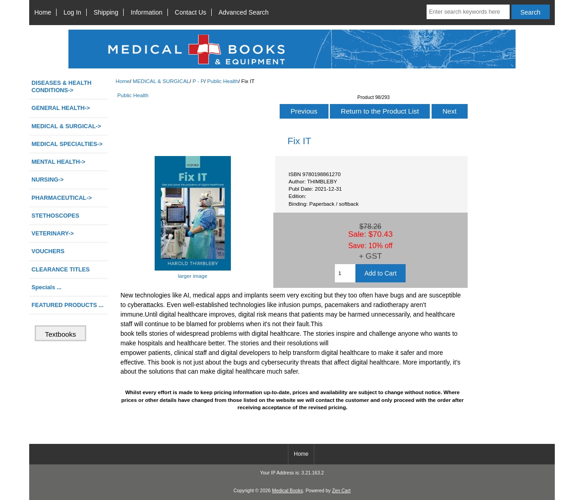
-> (66, 126)
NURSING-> (47, 179)
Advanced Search (244, 12)
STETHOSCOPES (55, 215)
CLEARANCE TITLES (60, 269)
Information (146, 12)
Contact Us (190, 12)
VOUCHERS (47, 251)
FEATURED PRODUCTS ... (67, 305)
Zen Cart (341, 490)
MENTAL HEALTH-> (58, 161)
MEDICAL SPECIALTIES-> (67, 144)
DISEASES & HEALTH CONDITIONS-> (61, 86)
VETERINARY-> (52, 233)
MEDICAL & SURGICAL (161, 81)
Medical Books (287, 490)
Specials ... (46, 287)
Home (42, 12)
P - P (198, 81)
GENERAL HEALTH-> (60, 107)
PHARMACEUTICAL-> (61, 197)
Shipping (106, 12)
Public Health (222, 81)
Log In (72, 12)
